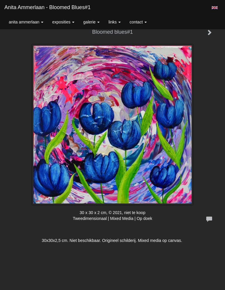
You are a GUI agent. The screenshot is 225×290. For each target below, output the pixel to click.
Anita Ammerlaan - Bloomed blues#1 (47, 7)
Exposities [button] (63, 22)
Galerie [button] (91, 22)
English (214, 7)
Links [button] (114, 22)
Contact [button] (138, 22)
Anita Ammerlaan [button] (26, 22)
